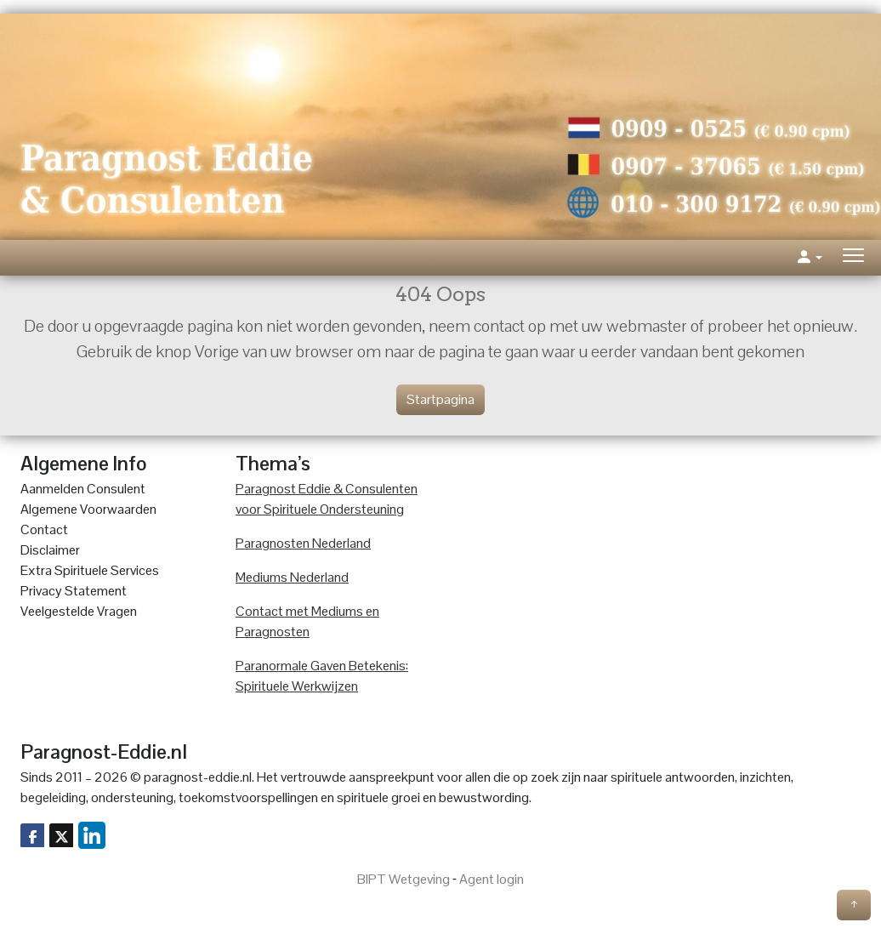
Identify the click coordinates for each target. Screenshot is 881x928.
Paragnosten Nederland (303, 543)
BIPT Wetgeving (403, 879)
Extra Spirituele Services (89, 570)
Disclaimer (50, 550)
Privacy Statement (73, 591)
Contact (44, 529)
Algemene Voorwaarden (88, 509)
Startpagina (440, 399)
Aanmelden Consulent (82, 489)
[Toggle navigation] (853, 257)
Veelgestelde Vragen (78, 611)
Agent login (491, 879)
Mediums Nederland (292, 577)
